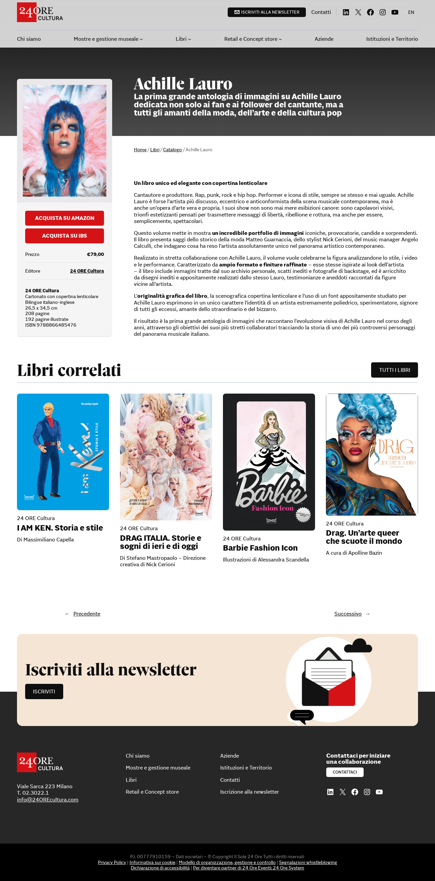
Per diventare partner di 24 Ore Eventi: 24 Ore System (248, 868)
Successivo (348, 613)
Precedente (86, 613)
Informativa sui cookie (152, 862)
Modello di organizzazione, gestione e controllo (227, 862)
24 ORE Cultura (87, 271)
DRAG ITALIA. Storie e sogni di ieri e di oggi (160, 542)
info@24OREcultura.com (48, 799)
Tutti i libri (394, 369)
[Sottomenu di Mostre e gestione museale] (141, 39)
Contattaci (345, 772)
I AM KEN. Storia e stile (60, 528)
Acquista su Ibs (64, 235)
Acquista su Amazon (64, 217)
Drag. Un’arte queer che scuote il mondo (364, 537)
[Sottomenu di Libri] (189, 39)
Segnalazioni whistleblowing (308, 862)
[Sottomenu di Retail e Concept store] (280, 39)
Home (140, 149)
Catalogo (172, 149)
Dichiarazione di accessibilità (160, 868)
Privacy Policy (112, 862)
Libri (154, 149)
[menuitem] (411, 12)
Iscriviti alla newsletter (270, 12)
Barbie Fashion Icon (260, 548)
